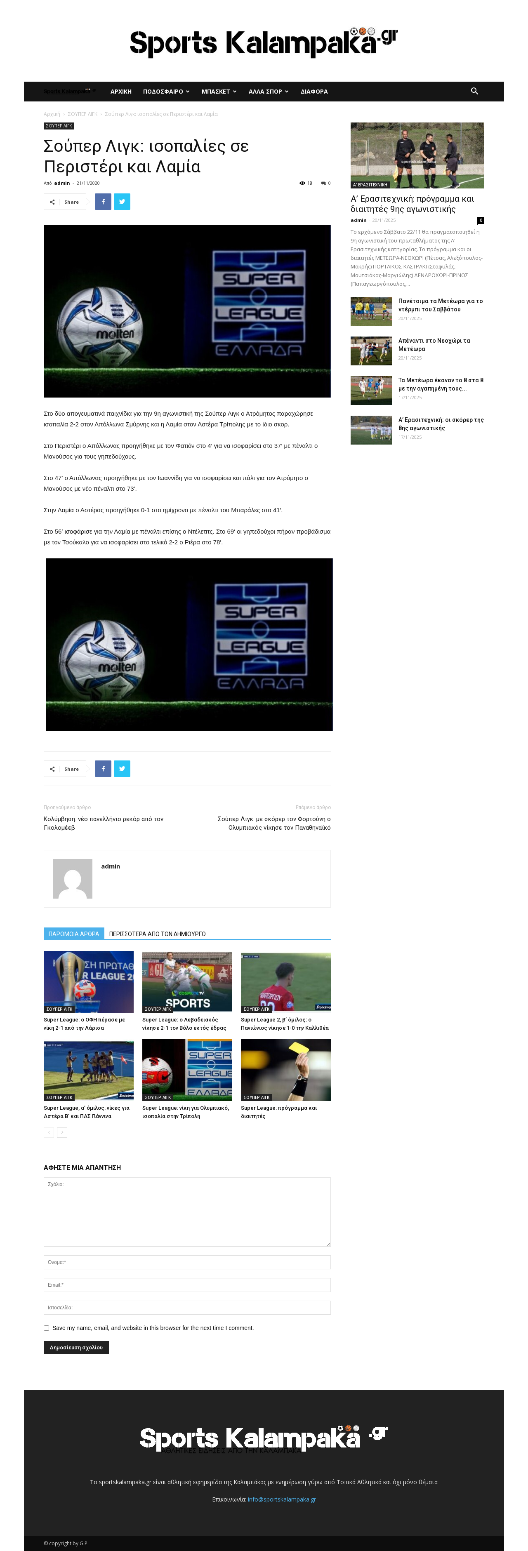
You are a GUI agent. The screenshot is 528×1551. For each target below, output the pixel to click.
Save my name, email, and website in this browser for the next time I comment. (153, 1328)
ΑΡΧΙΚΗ (121, 91)
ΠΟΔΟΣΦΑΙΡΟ (166, 91)
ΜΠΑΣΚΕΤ (219, 91)
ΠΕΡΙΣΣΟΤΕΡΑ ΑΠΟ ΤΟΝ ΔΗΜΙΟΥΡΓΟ (157, 934)
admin (62, 183)
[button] (474, 92)
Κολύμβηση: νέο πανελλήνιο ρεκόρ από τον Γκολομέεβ (103, 823)
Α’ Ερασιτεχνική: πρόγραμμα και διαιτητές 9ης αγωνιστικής (412, 204)
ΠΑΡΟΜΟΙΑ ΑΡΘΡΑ (74, 934)
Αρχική (52, 114)
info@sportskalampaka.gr (282, 1499)
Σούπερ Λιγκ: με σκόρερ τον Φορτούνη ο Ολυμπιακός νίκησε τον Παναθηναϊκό (274, 823)
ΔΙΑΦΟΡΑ (314, 91)
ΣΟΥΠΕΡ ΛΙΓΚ (82, 114)
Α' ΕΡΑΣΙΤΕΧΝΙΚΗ (370, 185)
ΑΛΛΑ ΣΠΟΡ (269, 91)
